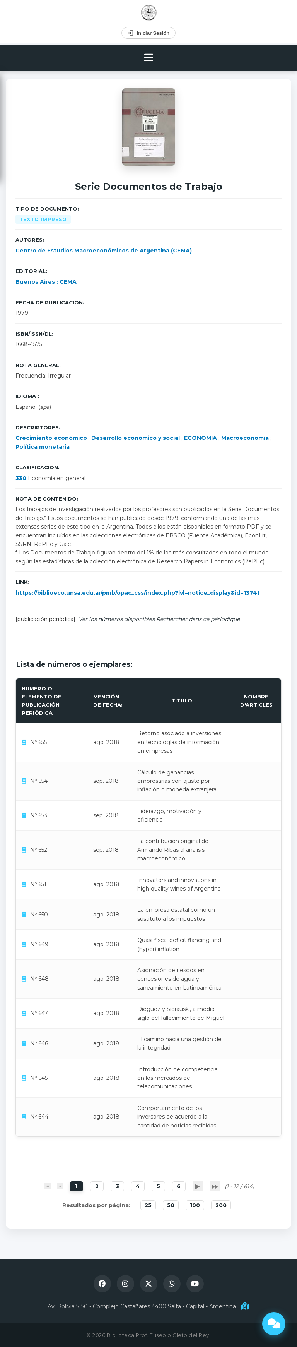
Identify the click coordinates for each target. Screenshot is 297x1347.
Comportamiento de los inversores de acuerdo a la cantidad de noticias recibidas (176, 1117)
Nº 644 (39, 1116)
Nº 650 (39, 914)
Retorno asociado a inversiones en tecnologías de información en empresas (179, 742)
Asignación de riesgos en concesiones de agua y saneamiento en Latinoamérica (179, 979)
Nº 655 (38, 742)
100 (195, 1205)
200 (221, 1205)
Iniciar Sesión (149, 33)
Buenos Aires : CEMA (46, 281)
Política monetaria (42, 446)
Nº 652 (38, 849)
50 (170, 1205)
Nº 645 (39, 1077)
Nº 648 (39, 978)
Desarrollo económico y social (135, 437)
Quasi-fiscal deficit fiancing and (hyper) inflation (179, 944)
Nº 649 (39, 944)
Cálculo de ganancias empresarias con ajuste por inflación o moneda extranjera (177, 781)
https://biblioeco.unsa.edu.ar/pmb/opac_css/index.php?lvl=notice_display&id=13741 (137, 592)
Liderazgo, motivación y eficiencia (169, 815)
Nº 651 (38, 884)
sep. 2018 (106, 780)
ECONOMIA (200, 437)
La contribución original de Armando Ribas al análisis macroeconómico (172, 849)
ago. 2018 (106, 742)
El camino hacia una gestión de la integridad (179, 1043)
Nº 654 (39, 780)
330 (20, 478)
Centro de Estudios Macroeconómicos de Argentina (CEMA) (103, 250)
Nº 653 (38, 815)
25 (148, 1205)
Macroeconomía (245, 437)
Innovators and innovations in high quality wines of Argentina (179, 884)
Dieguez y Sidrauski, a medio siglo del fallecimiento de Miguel (180, 1013)
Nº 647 (39, 1013)
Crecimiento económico (51, 437)
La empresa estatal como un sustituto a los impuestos (176, 914)
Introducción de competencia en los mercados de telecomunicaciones (177, 1078)
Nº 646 (39, 1043)
